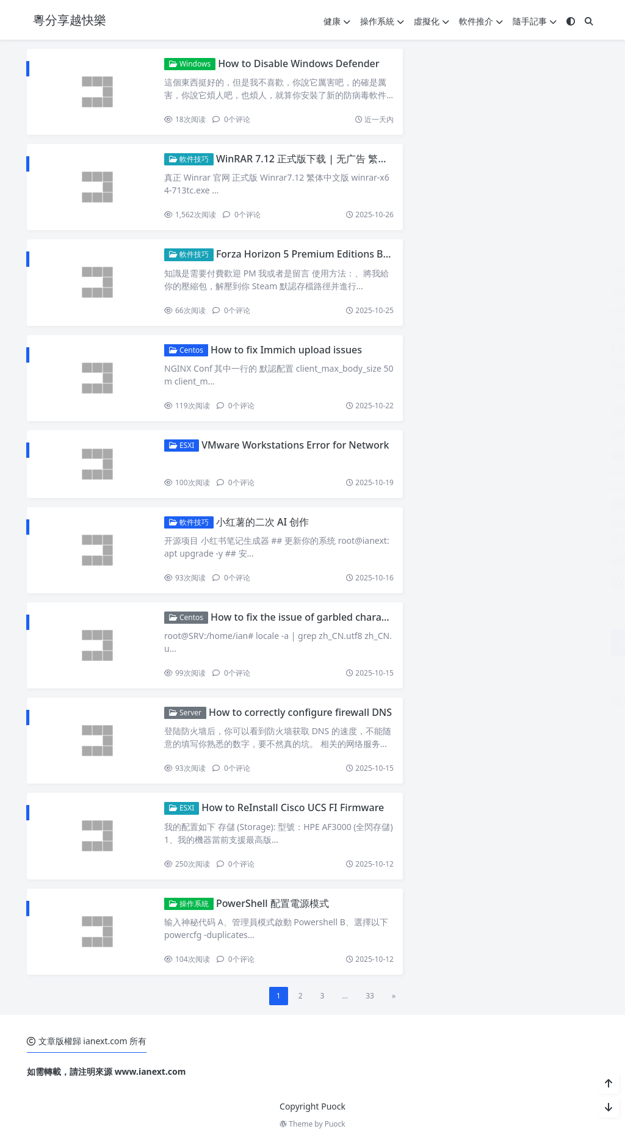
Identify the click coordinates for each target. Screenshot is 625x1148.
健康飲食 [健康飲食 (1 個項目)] (557, 506)
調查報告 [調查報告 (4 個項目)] (437, 560)
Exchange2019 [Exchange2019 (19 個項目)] (463, 347)
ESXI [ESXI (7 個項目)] (449, 328)
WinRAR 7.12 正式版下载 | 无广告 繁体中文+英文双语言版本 (349, 158)
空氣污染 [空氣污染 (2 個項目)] (480, 539)
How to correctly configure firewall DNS (300, 712)
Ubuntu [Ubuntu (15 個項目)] (562, 408)
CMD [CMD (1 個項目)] (426, 329)
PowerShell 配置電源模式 (272, 903)
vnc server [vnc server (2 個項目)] (484, 435)
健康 (336, 21)
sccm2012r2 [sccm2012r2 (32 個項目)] (504, 382)
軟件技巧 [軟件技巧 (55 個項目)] (493, 557)
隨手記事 (535, 21)
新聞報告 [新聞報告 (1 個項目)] (553, 523)
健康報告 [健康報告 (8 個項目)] (517, 504)
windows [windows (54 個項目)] (540, 431)
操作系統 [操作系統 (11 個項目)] (511, 522)
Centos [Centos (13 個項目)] (552, 307)
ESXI (181, 445)
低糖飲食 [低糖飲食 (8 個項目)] (440, 504)
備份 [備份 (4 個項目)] (428, 522)
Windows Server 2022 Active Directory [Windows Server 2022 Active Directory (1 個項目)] (477, 472)
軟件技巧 (189, 159)
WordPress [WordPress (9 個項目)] (504, 486)
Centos (186, 350)
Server (185, 712)
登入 (429, 701)
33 (370, 996)
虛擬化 (431, 21)
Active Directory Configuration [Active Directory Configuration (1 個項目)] (465, 290)
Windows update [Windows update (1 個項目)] (445, 488)
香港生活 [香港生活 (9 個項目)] (538, 581)
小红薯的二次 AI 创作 (262, 522)
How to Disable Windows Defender (298, 63)
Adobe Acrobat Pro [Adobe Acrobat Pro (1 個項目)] (498, 309)
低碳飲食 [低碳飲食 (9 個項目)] (559, 486)
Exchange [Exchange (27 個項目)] (497, 326)
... (345, 996)
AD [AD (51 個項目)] (527, 286)
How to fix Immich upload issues (286, 349)
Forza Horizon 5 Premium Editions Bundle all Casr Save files (354, 254)
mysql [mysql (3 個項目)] (553, 364)
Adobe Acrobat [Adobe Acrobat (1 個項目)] (441, 309)
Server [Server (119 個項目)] (507, 406)
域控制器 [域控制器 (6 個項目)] (462, 522)
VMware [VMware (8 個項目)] (439, 433)
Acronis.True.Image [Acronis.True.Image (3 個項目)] (487, 268)
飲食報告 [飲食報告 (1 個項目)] (496, 583)
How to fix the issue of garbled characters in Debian (331, 617)
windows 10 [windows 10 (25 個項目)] (456, 453)
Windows (190, 64)
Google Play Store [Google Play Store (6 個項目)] (460, 364)
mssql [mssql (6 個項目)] (521, 364)
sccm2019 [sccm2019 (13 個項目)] (447, 408)
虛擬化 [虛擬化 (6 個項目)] (547, 538)
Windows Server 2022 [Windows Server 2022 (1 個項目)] (533, 456)
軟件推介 (481, 21)
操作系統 (382, 21)
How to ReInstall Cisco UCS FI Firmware (292, 807)
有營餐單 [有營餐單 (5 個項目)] (438, 538)
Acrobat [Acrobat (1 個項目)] (431, 269)
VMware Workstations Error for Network (295, 445)
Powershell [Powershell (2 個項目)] (438, 385)
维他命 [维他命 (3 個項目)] (514, 538)
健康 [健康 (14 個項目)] (478, 504)
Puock (335, 1124)
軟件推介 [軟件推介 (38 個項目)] (448, 580)
